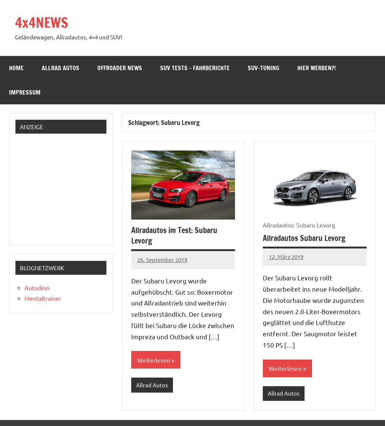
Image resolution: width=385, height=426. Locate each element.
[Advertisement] (65, 186)
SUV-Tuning (263, 68)
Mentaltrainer (42, 298)
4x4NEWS (41, 22)
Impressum (25, 92)
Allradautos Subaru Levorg (304, 238)
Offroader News (119, 68)
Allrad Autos (60, 68)
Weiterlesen (153, 360)
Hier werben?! (316, 68)
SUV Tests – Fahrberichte (195, 68)
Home (16, 68)
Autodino (36, 287)
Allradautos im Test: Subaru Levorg (174, 235)
